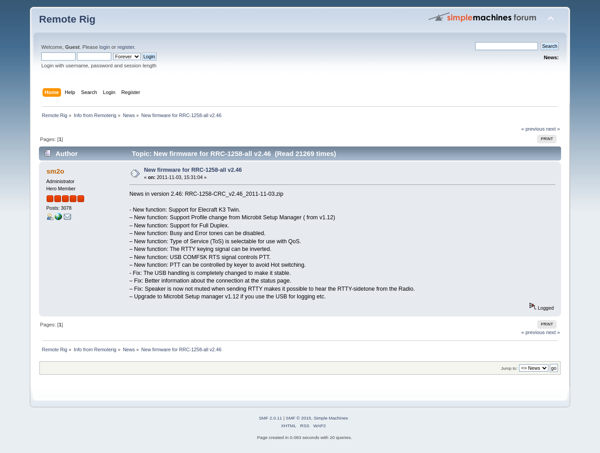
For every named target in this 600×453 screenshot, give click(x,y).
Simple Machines (331, 417)
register (125, 47)
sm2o (55, 171)
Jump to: (509, 368)
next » (553, 129)
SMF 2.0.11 (270, 417)
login (105, 47)
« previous (533, 129)
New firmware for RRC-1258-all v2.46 (193, 170)
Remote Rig (67, 19)
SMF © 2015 (298, 417)
